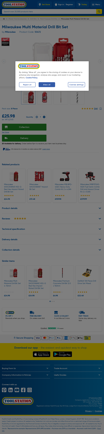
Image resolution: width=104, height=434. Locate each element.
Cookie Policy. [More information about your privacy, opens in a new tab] (32, 78)
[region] (52, 76)
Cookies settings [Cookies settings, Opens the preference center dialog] (76, 85)
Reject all (27, 85)
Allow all (46, 85)
